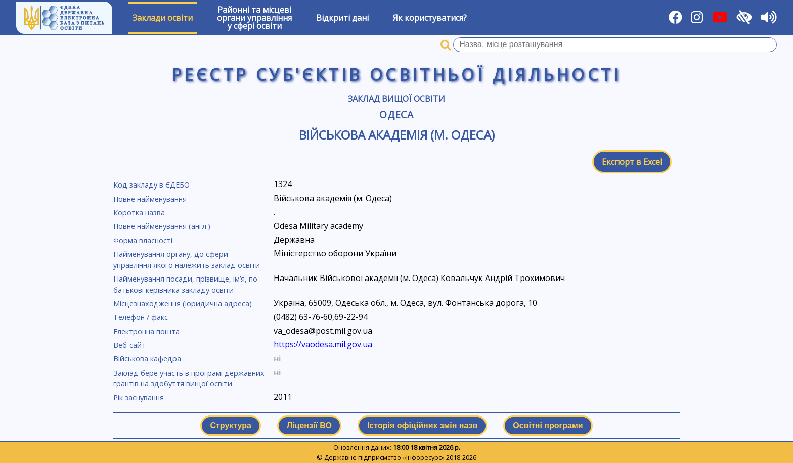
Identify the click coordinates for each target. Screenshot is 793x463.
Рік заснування (138, 397)
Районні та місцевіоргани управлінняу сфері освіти (254, 17)
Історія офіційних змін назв (422, 425)
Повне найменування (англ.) (161, 226)
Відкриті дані (342, 17)
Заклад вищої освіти (396, 98)
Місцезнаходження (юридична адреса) (182, 303)
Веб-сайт (129, 345)
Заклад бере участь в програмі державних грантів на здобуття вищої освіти (189, 378)
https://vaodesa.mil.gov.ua (323, 344)
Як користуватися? (430, 17)
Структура (230, 425)
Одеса (396, 114)
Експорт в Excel (632, 161)
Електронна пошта (146, 331)
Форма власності (142, 240)
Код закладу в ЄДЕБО (151, 185)
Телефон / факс (140, 317)
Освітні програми (548, 425)
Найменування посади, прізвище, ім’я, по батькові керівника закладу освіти (185, 284)
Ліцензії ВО (309, 425)
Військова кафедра (147, 358)
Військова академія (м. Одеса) (397, 134)
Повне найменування (150, 199)
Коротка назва (139, 212)
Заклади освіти (163, 17)
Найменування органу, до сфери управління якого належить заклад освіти (186, 259)
